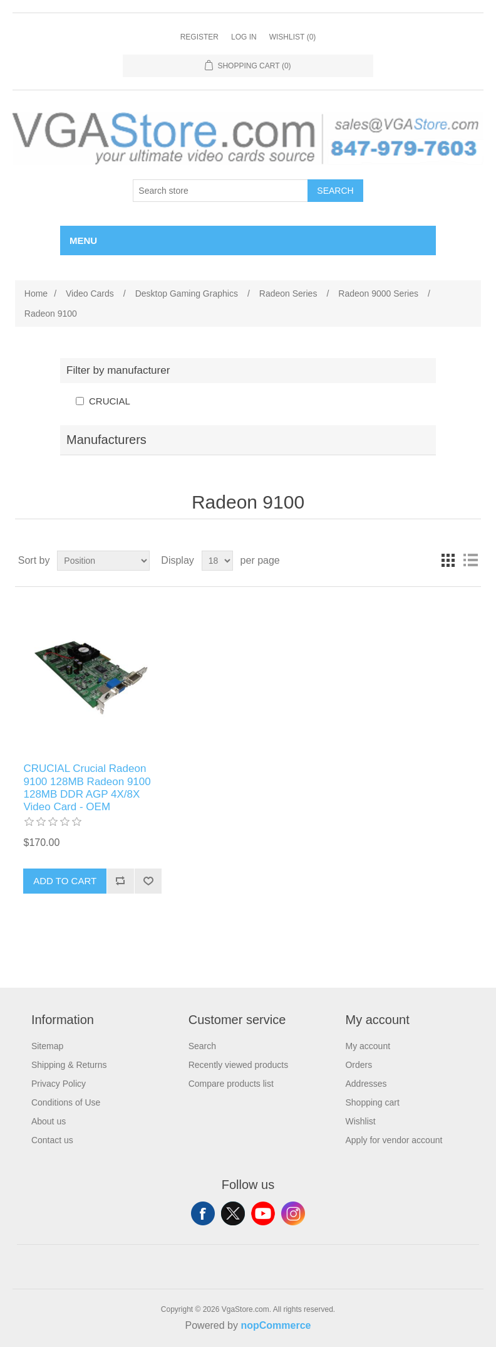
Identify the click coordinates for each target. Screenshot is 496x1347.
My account (367, 1046)
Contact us (52, 1140)
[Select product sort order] (103, 561)
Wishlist (360, 1121)
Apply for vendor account (393, 1140)
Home (36, 293)
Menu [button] (83, 240)
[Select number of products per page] (217, 561)
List (470, 561)
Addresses (365, 1084)
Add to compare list (120, 881)
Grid (447, 561)
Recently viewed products (239, 1065)
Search (335, 191)
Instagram (293, 1213)
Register (199, 37)
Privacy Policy (58, 1084)
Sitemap (47, 1046)
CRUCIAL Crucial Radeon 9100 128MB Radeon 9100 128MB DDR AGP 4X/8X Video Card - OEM (86, 788)
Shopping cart (372, 1102)
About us (48, 1121)
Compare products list (231, 1084)
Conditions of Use (66, 1102)
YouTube (263, 1213)
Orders (358, 1065)
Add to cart (64, 880)
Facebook (203, 1213)
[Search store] (220, 190)
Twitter (233, 1213)
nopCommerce (275, 1325)
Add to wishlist (148, 881)
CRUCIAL (109, 401)
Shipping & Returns (69, 1065)
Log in (244, 37)
